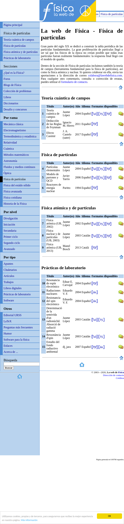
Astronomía (10, 160)
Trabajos (8, 282)
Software (9, 300)
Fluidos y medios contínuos (19, 166)
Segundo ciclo (12, 242)
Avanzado (9, 248)
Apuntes (8, 263)
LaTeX (7, 321)
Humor (8, 333)
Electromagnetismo (15, 130)
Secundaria (10, 230)
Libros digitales (13, 288)
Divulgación (11, 218)
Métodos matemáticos (16, 154)
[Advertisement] (82, 5)
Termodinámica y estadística (20, 136)
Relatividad (10, 142)
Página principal (13, 24)
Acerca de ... (11, 351)
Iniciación (9, 224)
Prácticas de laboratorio (17, 58)
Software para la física (16, 339)
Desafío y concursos (15, 109)
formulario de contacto (74, 81)
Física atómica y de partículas (21, 51)
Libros (7, 97)
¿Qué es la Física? (14, 72)
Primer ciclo (11, 236)
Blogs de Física (12, 84)
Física (121, 372)
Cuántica (9, 148)
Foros (7, 78)
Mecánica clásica (13, 124)
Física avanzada (13, 191)
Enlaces (8, 345)
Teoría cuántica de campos (19, 39)
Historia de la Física (15, 203)
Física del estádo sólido (17, 185)
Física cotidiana (13, 197)
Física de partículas (112, 14)
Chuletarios (10, 269)
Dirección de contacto (113, 375)
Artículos (9, 275)
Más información (29, 520)
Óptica (7, 173)
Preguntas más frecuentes (18, 327)
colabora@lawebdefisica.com (105, 75)
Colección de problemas (17, 91)
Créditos (120, 378)
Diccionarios (11, 103)
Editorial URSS (13, 315)
